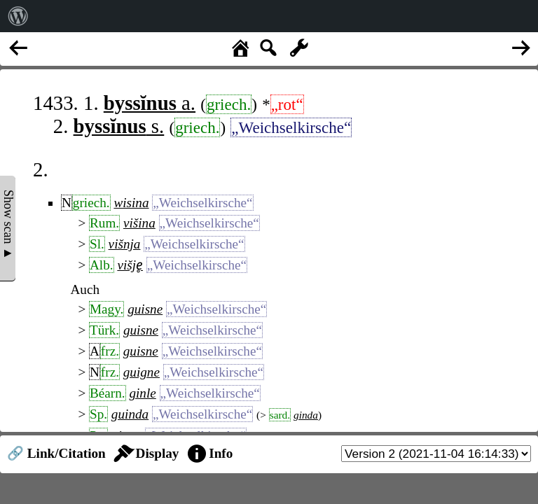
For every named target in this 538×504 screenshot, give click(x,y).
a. (149, 103)
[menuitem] (18, 16)
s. (119, 126)
